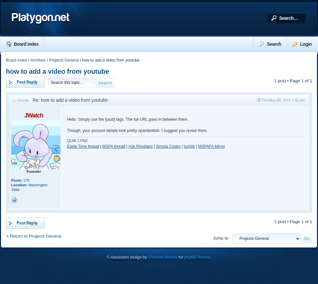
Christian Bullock (162, 257)
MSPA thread (113, 146)
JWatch (33, 115)
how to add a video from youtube (57, 71)
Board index (22, 44)
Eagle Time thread (83, 146)
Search (270, 44)
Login (302, 44)
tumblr (189, 146)
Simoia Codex (168, 146)
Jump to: (221, 238)
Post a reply (25, 82)
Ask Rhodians (140, 146)
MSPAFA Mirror (211, 146)
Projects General (63, 60)
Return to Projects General (35, 236)
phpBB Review (197, 257)
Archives (38, 60)
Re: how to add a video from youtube (70, 100)
